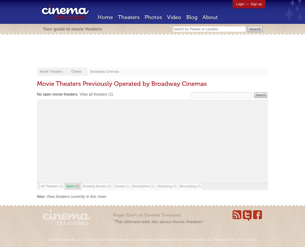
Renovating (190, 186)
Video (174, 17)
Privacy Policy (224, 240)
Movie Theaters (51, 71)
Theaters (129, 17)
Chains (76, 71)
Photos (153, 17)
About (210, 17)
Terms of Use (246, 240)
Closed (122, 186)
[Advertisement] (152, 51)
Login (240, 4)
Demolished (143, 186)
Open (73, 186)
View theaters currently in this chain (76, 197)
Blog (192, 17)
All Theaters (52, 186)
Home (105, 17)
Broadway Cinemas (104, 71)
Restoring (167, 186)
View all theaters (96, 94)
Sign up (256, 4)
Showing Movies (97, 186)
